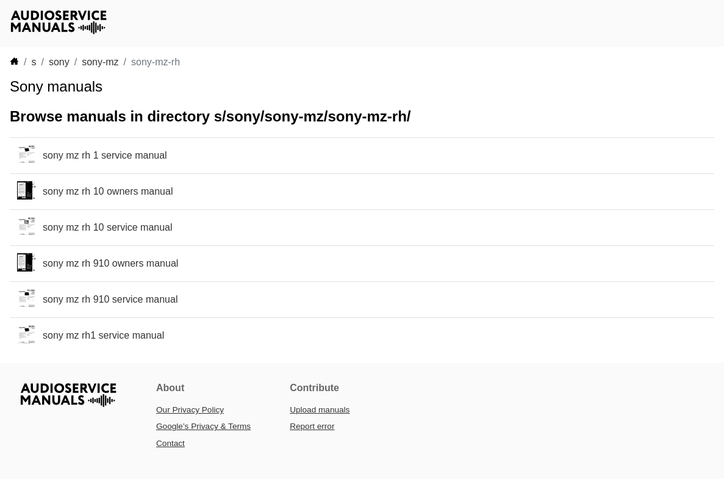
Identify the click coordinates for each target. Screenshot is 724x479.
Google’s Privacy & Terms (203, 426)
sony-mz (100, 62)
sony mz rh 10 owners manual (108, 191)
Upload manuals (319, 409)
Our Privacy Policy (190, 409)
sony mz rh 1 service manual (105, 155)
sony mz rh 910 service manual (110, 299)
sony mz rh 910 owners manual (110, 263)
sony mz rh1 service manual (103, 335)
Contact (170, 443)
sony (59, 62)
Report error (312, 426)
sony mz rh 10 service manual (108, 227)
